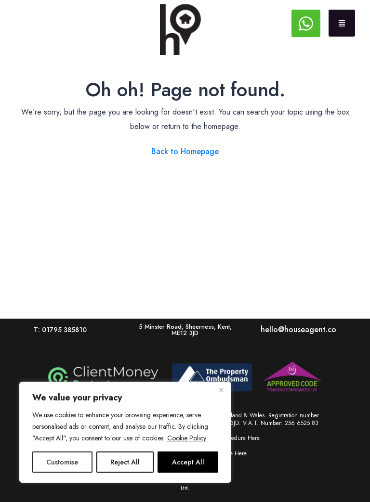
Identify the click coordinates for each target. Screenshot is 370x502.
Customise (62, 462)
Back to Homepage (185, 151)
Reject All (125, 462)
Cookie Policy (186, 438)
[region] (125, 432)
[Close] (221, 390)
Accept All (188, 462)
